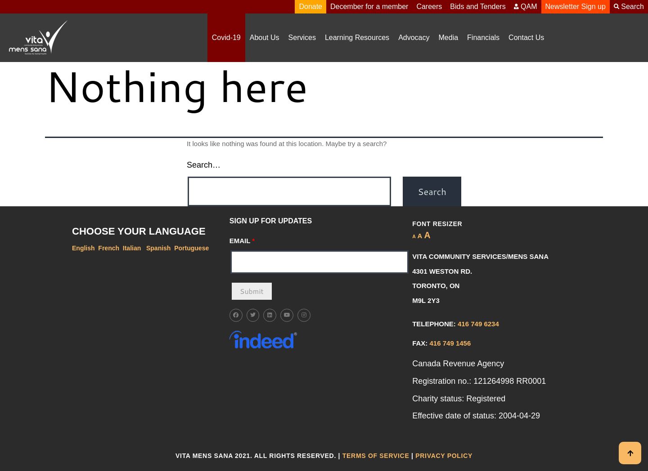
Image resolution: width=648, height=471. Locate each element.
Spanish (158, 248)
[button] (302, 37)
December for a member (369, 6)
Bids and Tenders (477, 6)
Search (629, 6)
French (108, 248)
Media (449, 37)
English (83, 248)
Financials (483, 37)
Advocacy (413, 37)
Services (302, 37)
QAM (525, 6)
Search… (203, 164)
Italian (133, 248)
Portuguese (191, 248)
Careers (429, 6)
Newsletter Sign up (575, 6)
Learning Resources (357, 37)
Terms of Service (376, 455)
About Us (264, 37)
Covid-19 (226, 37)
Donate (310, 6)
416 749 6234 (478, 324)
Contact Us (526, 37)
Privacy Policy (443, 455)
